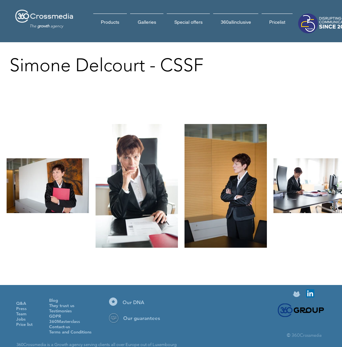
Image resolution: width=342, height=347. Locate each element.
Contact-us (59, 326)
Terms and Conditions (70, 331)
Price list (24, 324)
